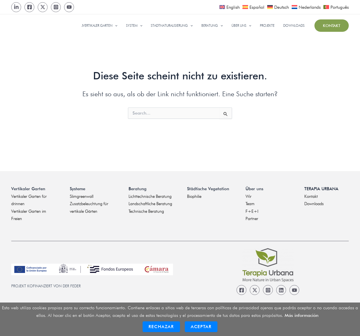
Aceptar (201, 326)
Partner (252, 218)
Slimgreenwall (81, 196)
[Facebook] (29, 7)
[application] (127, 25)
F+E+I (252, 211)
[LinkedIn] (16, 7)
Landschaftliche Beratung (150, 203)
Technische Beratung (146, 211)
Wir (248, 196)
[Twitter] (43, 7)
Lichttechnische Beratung (150, 196)
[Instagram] (56, 7)
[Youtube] (69, 7)
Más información (301, 315)
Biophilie (194, 196)
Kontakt (311, 196)
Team (250, 203)
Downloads (314, 203)
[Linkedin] (281, 290)
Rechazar (161, 326)
